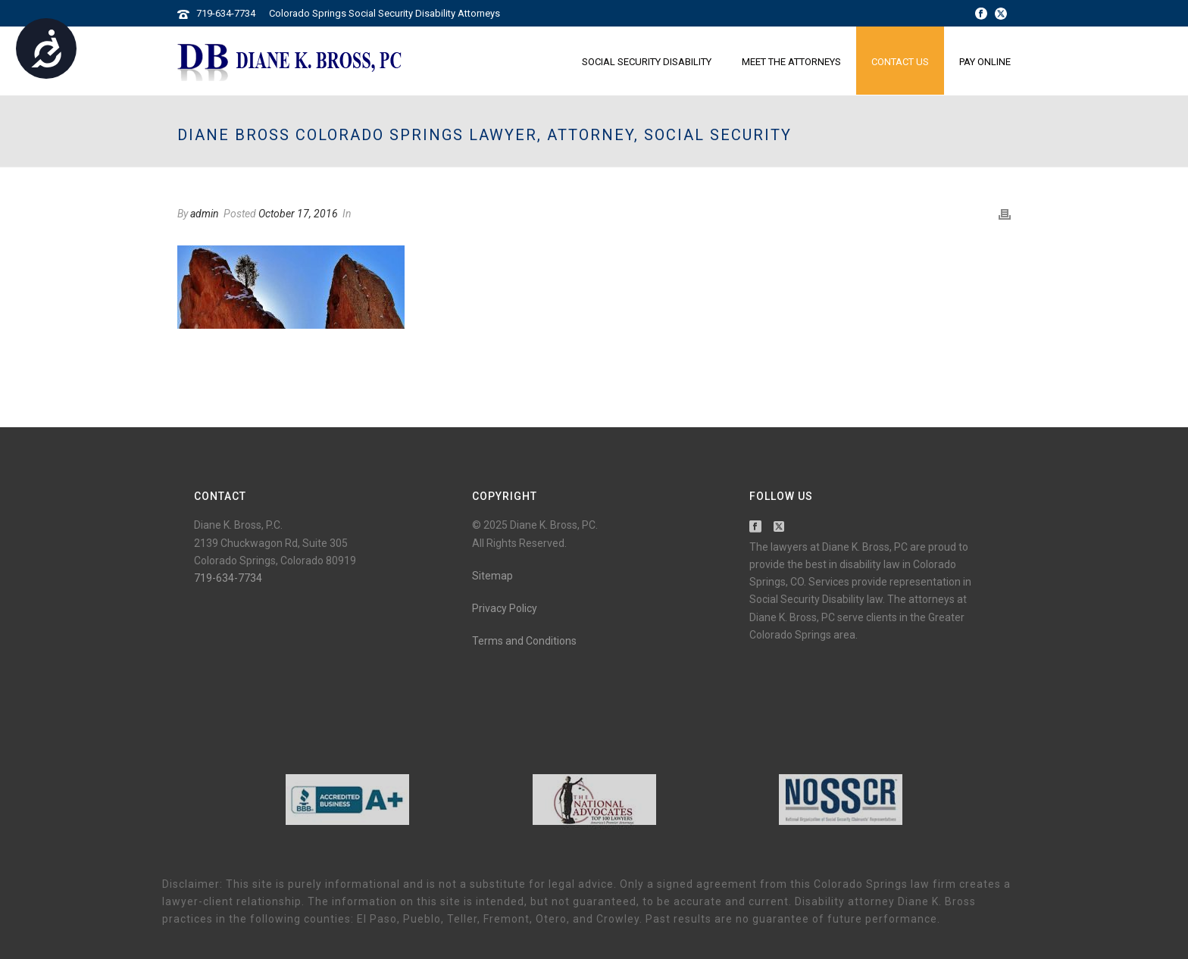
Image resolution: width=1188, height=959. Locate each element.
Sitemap (492, 576)
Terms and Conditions (524, 641)
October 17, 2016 (298, 214)
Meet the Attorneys (791, 61)
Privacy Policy (504, 608)
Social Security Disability (646, 61)
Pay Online (985, 61)
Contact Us (900, 61)
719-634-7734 (225, 13)
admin (204, 214)
